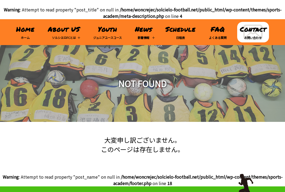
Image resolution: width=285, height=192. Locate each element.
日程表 (180, 32)
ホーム (25, 32)
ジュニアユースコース (107, 32)
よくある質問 (218, 32)
